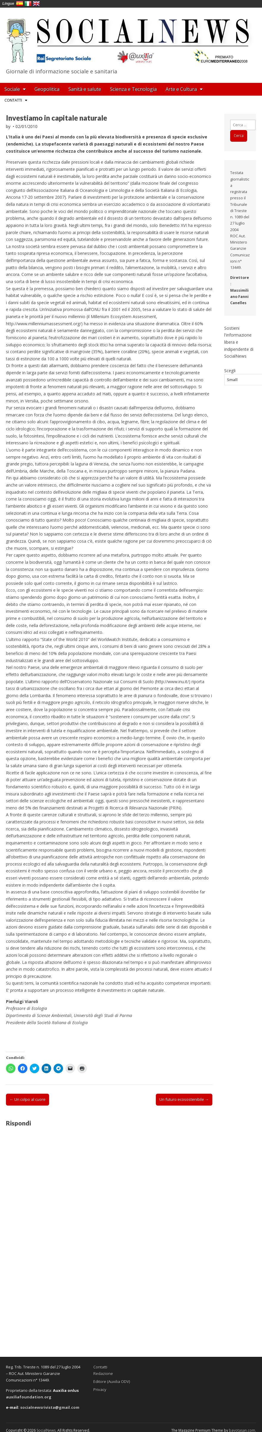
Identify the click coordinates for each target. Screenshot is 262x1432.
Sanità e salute (84, 89)
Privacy (99, 1389)
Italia (28, 3)
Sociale (12, 89)
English (36, 3)
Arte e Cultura (181, 89)
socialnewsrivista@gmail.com (49, 1407)
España (19, 3)
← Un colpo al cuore (28, 1099)
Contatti (13, 100)
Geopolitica (46, 89)
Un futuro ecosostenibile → (184, 1099)
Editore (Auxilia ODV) (111, 1381)
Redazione (103, 1373)
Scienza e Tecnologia (133, 89)
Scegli (230, 370)
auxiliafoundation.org (28, 1397)
